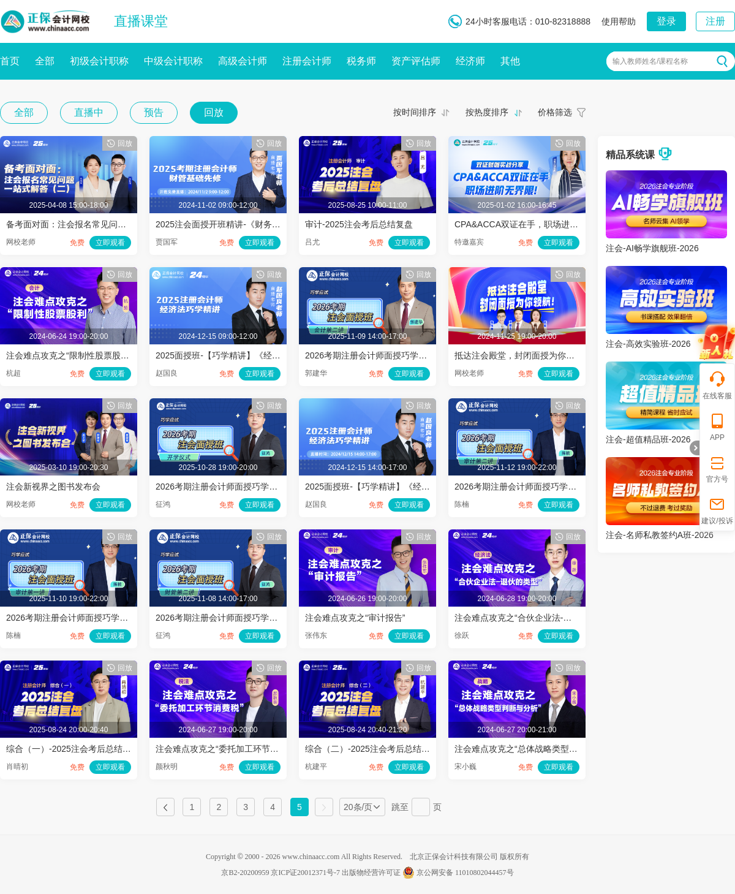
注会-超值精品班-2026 (648, 439)
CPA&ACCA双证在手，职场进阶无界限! (530, 224)
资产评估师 (415, 61)
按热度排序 (487, 112)
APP (717, 427)
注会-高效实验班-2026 (648, 344)
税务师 (361, 61)
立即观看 (110, 242)
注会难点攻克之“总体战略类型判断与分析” (534, 749)
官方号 (717, 468)
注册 (715, 21)
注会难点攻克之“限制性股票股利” (69, 355)
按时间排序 (414, 112)
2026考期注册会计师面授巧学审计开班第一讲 (92, 618)
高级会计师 (242, 61)
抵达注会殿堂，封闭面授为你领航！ (523, 355)
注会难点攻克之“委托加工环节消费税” (227, 749)
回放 (214, 112)
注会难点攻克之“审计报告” (355, 618)
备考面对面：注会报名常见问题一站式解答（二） (100, 224)
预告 (154, 112)
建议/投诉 (717, 510)
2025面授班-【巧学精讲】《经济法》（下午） (393, 486)
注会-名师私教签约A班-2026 (660, 535)
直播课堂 (141, 21)
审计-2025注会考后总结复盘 (359, 224)
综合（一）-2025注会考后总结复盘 (73, 749)
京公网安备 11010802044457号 (458, 872)
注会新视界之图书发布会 (53, 486)
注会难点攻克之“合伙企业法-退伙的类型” (531, 618)
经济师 (470, 61)
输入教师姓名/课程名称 (650, 61)
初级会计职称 (99, 61)
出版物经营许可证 (371, 872)
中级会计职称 (173, 61)
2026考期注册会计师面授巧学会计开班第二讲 (391, 355)
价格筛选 (555, 112)
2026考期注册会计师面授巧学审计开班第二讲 (541, 486)
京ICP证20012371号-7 (305, 872)
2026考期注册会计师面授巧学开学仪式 (229, 486)
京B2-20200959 (245, 872)
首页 (10, 61)
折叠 (694, 448)
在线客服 (717, 385)
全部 (45, 61)
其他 (510, 61)
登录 (666, 21)
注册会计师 (306, 61)
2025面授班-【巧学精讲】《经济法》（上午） (244, 355)
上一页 (165, 807)
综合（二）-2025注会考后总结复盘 (372, 749)
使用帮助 (618, 21)
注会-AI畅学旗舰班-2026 (652, 248)
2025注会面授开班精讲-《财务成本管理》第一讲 (248, 224)
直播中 (89, 112)
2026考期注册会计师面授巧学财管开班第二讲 (242, 618)
